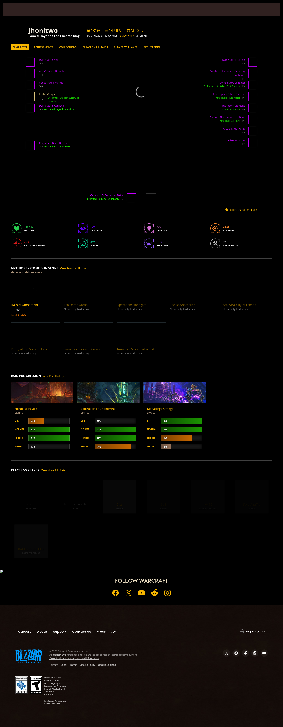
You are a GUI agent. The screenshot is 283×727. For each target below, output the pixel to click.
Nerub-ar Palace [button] (26, 409)
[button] (135, 30)
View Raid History (53, 376)
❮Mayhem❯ (126, 35)
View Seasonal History (73, 268)
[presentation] (16, 9)
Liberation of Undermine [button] (98, 409)
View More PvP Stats (53, 470)
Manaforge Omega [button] (160, 409)
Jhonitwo (43, 30)
